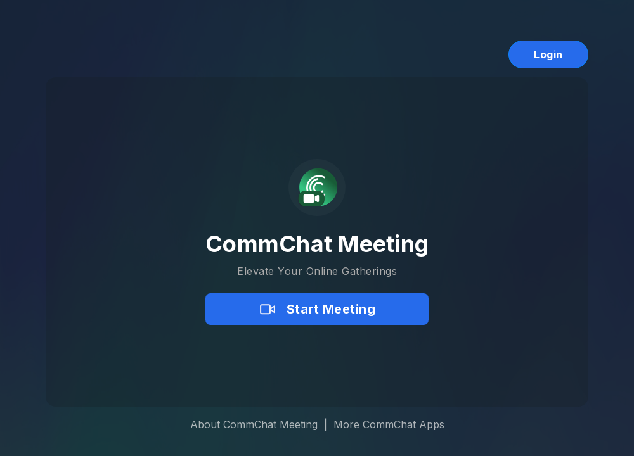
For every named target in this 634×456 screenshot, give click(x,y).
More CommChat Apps (388, 424)
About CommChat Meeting (254, 424)
